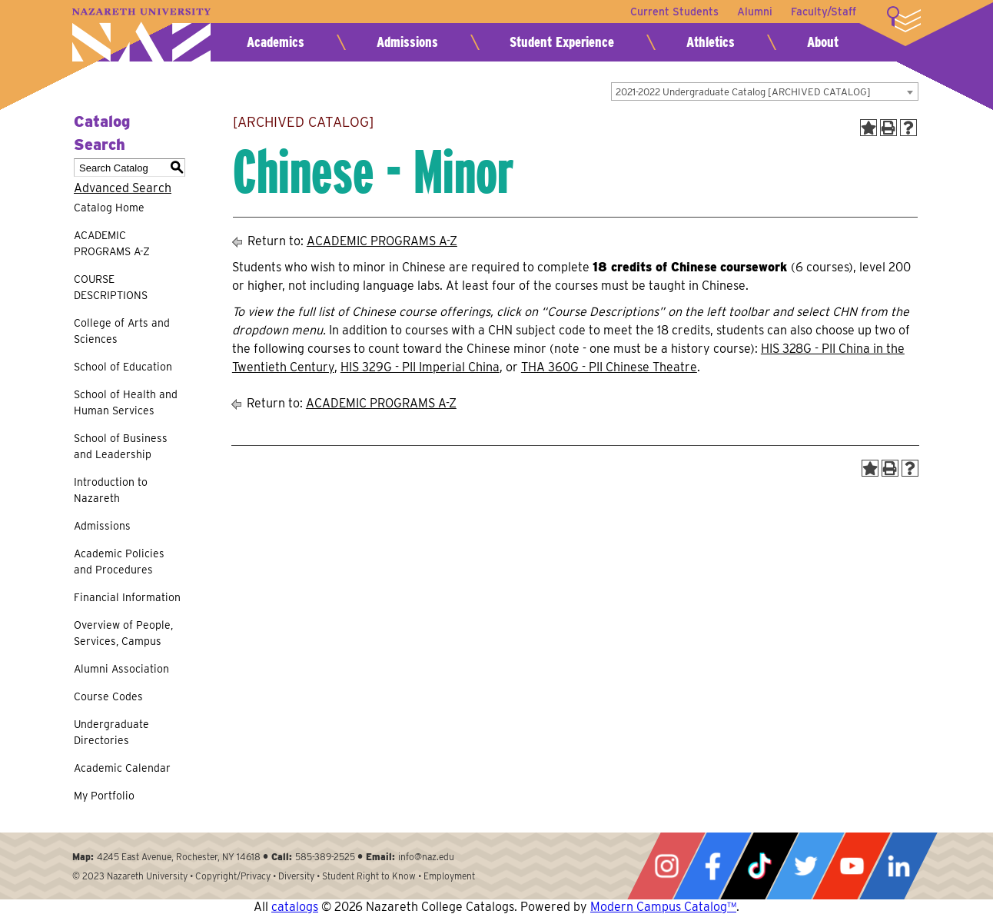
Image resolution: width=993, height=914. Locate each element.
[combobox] (764, 91)
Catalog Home (109, 207)
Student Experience (562, 42)
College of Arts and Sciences (122, 331)
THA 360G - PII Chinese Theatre (609, 367)
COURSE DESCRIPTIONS (111, 287)
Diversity (296, 876)
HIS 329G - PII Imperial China (420, 367)
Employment (449, 876)
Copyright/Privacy (233, 876)
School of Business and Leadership (121, 446)
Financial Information (127, 597)
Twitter (805, 866)
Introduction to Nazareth (111, 490)
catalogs (294, 906)
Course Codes (108, 696)
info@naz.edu (426, 856)
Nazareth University (141, 34)
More (904, 19)
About (823, 42)
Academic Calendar (122, 768)
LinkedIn (898, 866)
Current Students (674, 11)
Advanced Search (122, 188)
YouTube (851, 866)
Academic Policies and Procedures (119, 561)
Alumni (754, 11)
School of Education (123, 367)
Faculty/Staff (823, 11)
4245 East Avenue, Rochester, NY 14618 (179, 856)
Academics (275, 42)
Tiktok (759, 866)
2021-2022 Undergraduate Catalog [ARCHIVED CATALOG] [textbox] (743, 92)
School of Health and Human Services (126, 402)
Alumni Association (121, 669)
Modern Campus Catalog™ (663, 906)
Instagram (666, 866)
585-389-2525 (325, 856)
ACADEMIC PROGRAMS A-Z (112, 243)
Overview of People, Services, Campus (123, 633)
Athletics (710, 42)
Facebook (712, 866)
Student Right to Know (369, 876)
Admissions (407, 42)
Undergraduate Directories (111, 732)
